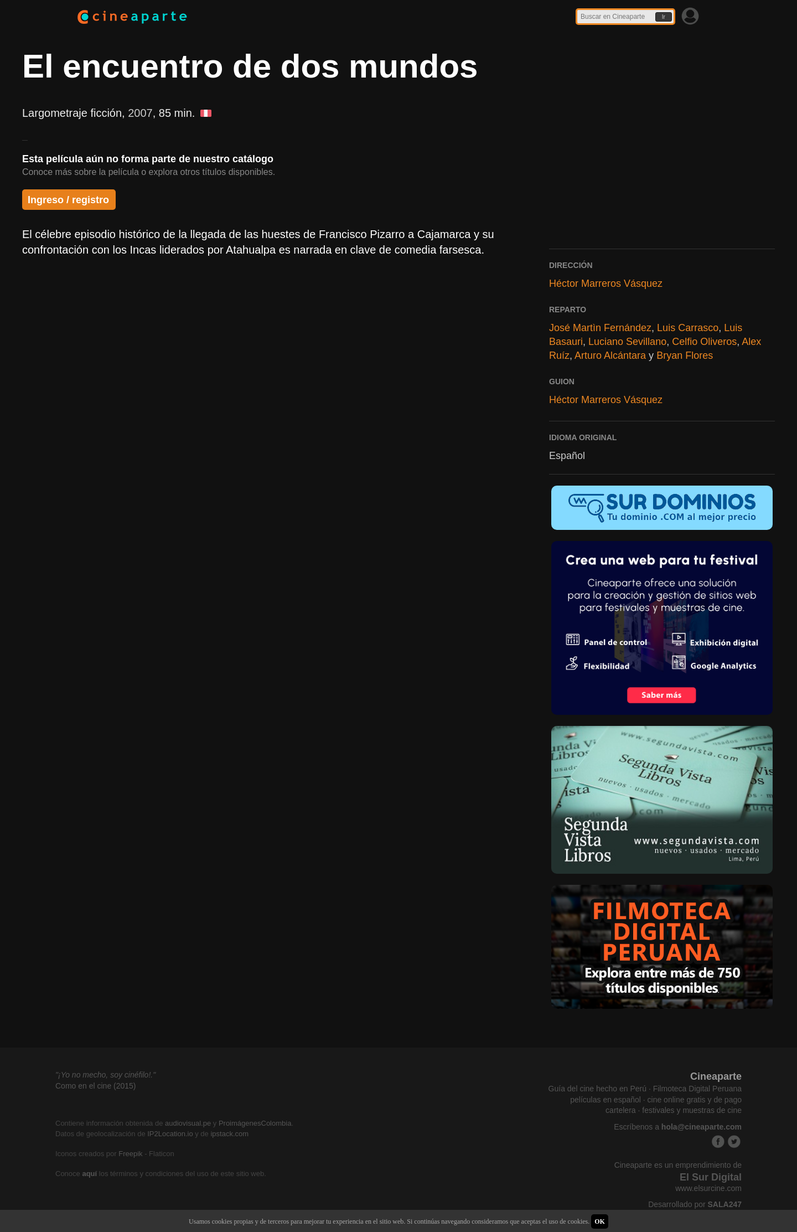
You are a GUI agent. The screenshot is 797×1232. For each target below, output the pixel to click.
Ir (663, 17)
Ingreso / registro (68, 199)
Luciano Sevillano (627, 341)
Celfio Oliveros (704, 341)
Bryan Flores (684, 355)
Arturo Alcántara (610, 355)
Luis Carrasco (687, 327)
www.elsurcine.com (708, 1188)
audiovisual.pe (188, 1123)
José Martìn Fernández (600, 327)
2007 (140, 113)
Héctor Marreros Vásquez (606, 283)
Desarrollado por (695, 1204)
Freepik (130, 1153)
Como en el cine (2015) (95, 1085)
